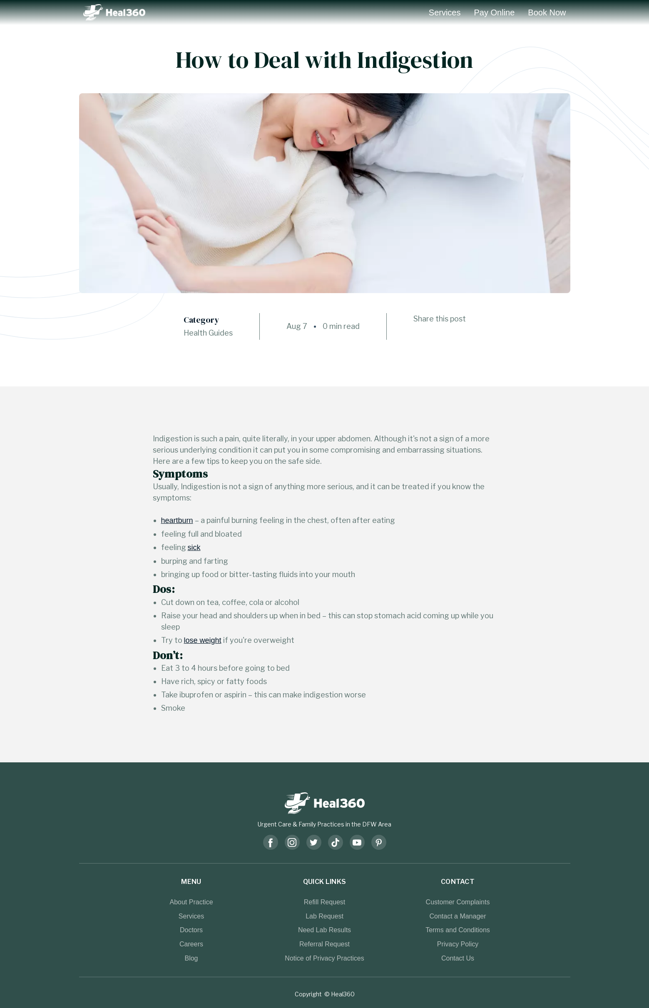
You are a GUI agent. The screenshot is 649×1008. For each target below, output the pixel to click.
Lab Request (324, 916)
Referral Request (324, 944)
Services (445, 12)
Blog (191, 958)
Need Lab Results (324, 929)
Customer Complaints (458, 901)
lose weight (202, 640)
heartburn (177, 520)
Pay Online (494, 12)
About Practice (191, 901)
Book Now (547, 12)
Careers (191, 944)
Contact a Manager (457, 916)
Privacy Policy (458, 944)
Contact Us (457, 958)
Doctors (191, 929)
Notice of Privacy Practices (324, 958)
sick (194, 547)
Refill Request (325, 901)
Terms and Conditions (457, 929)
